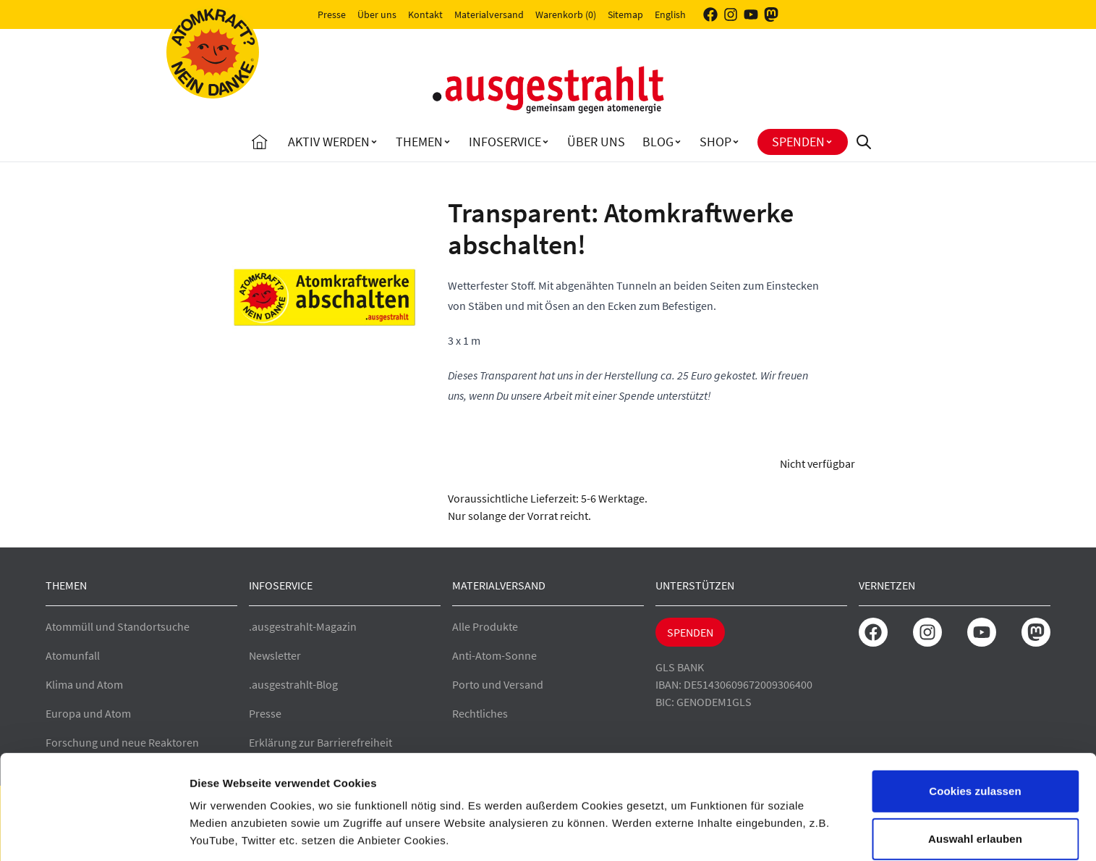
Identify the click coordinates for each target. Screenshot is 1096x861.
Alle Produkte (485, 626)
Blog (658, 141)
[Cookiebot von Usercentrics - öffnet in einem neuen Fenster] (93, 833)
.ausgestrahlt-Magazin (303, 626)
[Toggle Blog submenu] (678, 142)
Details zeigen (769, 832)
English (670, 14)
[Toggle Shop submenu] (735, 142)
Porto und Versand (497, 684)
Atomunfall (73, 655)
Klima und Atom (84, 684)
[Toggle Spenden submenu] (829, 142)
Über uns (376, 14)
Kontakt (425, 14)
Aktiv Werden (329, 141)
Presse (332, 14)
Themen (419, 141)
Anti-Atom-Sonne (494, 655)
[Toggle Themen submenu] (447, 142)
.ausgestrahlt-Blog (293, 684)
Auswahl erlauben (975, 777)
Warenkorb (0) (565, 14)
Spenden (798, 141)
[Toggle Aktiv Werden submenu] (374, 142)
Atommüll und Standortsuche (118, 626)
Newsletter (275, 655)
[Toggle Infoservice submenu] (545, 142)
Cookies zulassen (975, 729)
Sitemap (625, 14)
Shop (715, 141)
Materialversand (489, 14)
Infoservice (505, 141)
